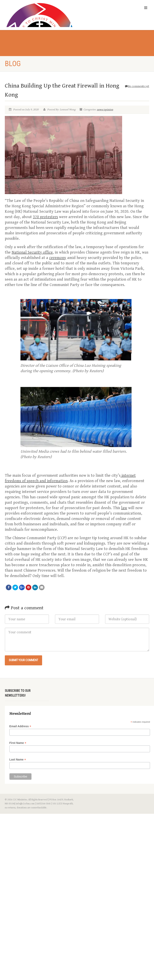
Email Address (20, 726)
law (124, 508)
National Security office (32, 252)
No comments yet (137, 86)
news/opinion (105, 109)
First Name (17, 743)
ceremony (57, 258)
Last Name (17, 760)
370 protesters (45, 217)
